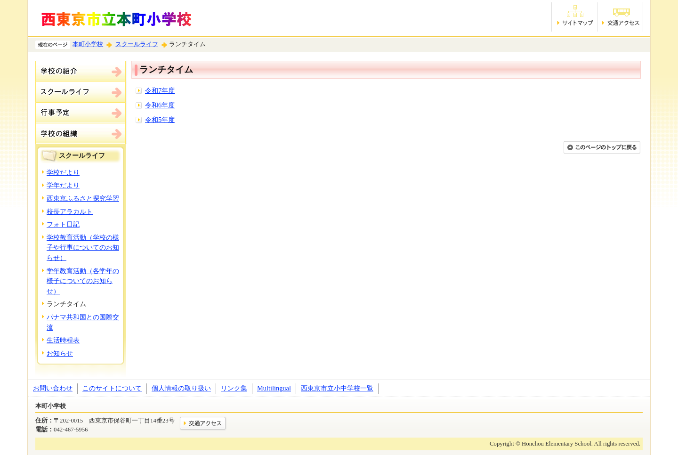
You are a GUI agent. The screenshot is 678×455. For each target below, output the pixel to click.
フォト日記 (63, 224)
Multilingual (274, 388)
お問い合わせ (53, 388)
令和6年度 (160, 105)
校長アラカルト (70, 211)
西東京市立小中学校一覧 (337, 388)
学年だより (63, 185)
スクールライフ (136, 44)
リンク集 (234, 388)
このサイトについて (112, 388)
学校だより (63, 172)
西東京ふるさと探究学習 (83, 198)
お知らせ (60, 353)
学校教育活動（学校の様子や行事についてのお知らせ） (83, 247)
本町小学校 (88, 44)
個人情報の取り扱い (181, 388)
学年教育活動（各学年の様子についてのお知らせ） (83, 281)
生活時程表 (63, 340)
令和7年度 (160, 90)
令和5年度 (160, 119)
